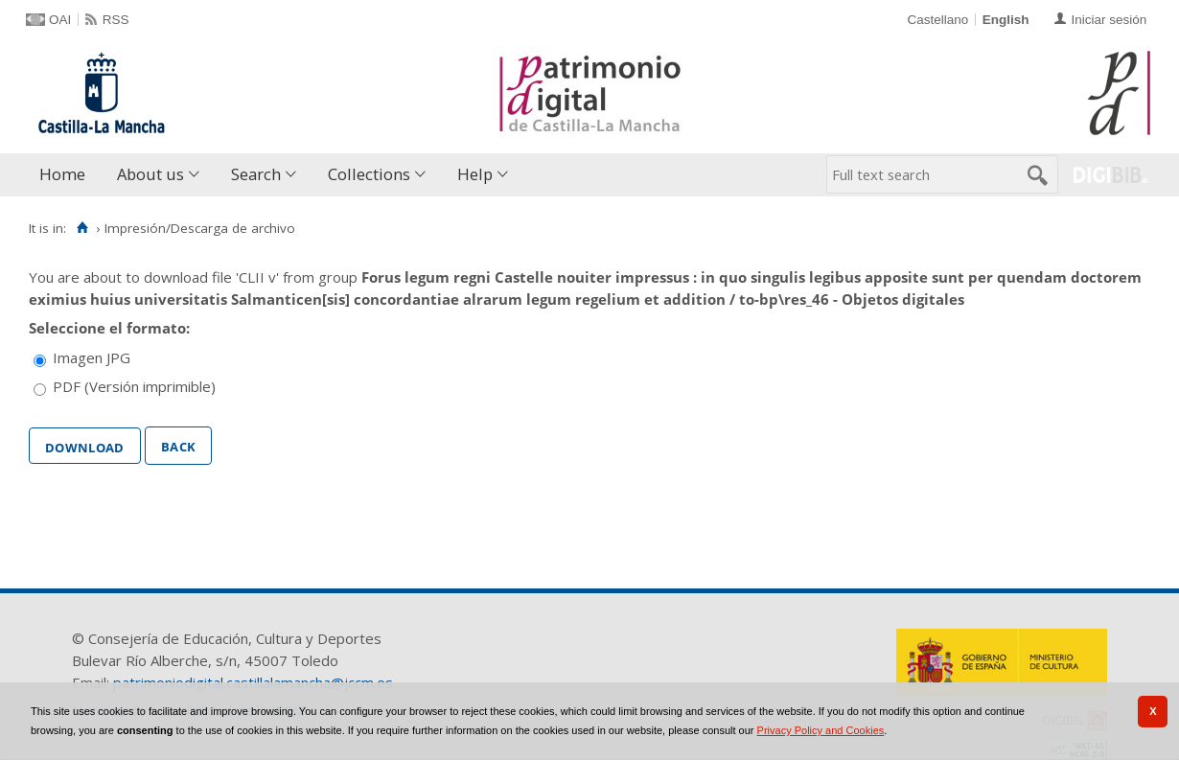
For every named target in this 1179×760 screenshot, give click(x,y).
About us (150, 174)
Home (62, 174)
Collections (369, 174)
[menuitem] (67, 174)
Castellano (937, 19)
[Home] (82, 228)
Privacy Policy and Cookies (821, 730)
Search (256, 174)
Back (178, 444)
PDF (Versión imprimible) (134, 386)
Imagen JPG (91, 357)
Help (475, 174)
